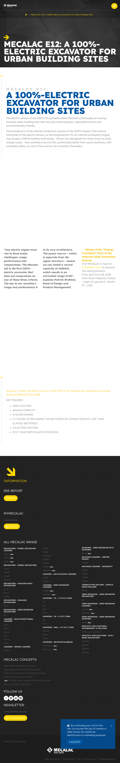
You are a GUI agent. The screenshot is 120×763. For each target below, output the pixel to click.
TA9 (44, 624)
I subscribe (15, 718)
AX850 (45, 578)
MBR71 (85, 590)
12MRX (9, 561)
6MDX (45, 635)
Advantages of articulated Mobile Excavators (22, 669)
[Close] (111, 725)
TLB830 (85, 563)
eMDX (87, 553)
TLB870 (85, 570)
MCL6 (6, 636)
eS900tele (49, 570)
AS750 (45, 548)
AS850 (45, 552)
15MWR (7, 580)
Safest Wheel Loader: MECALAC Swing (20, 666)
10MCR (7, 596)
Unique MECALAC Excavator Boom (18, 677)
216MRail (85, 652)
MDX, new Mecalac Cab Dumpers (17, 684)
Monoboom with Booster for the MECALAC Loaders (25, 673)
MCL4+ (7, 632)
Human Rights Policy (106, 759)
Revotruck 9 (50, 649)
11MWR (7, 576)
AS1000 (46, 559)
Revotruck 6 (50, 646)
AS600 (6, 650)
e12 (5, 615)
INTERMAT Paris (91, 267)
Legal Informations (52, 759)
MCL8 (6, 643)
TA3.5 (45, 613)
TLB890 (85, 577)
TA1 (44, 602)
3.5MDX (46, 631)
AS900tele (47, 556)
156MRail (85, 649)
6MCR (6, 589)
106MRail (85, 641)
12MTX (9, 558)
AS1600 (46, 563)
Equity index (90, 759)
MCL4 (6, 628)
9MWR (6, 572)
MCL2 (6, 625)
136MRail (85, 645)
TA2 (44, 605)
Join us (80, 759)
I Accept (74, 741)
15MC (6, 606)
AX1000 (46, 581)
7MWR (6, 569)
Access (11, 498)
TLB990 (85, 581)
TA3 (44, 609)
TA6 (44, 620)
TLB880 (85, 574)
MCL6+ (7, 639)
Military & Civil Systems (91, 632)
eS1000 (48, 567)
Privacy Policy (68, 759)
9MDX (45, 638)
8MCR (6, 593)
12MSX (9, 554)
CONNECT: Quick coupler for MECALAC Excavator (27, 680)
